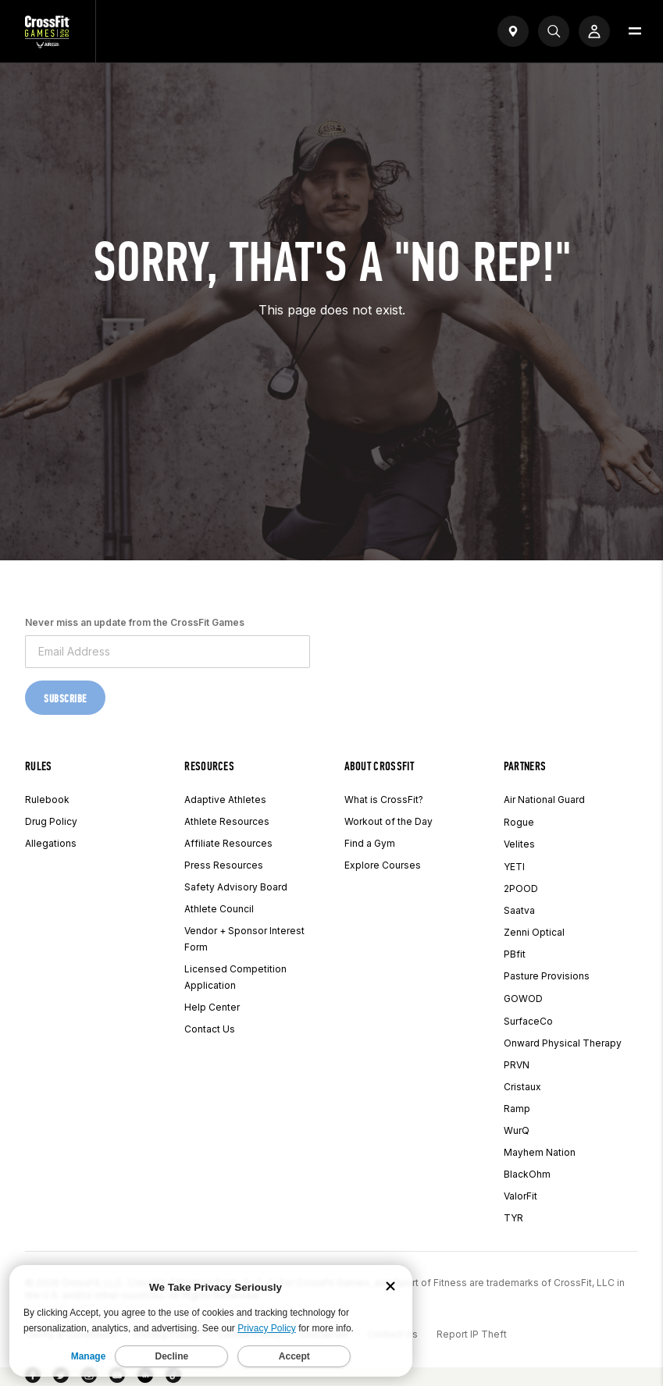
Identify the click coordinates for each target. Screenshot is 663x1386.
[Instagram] (89, 1378)
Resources (209, 766)
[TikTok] (173, 1378)
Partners (525, 766)
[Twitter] (61, 1378)
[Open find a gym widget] (513, 31)
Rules (38, 766)
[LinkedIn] (145, 1378)
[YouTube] (117, 1378)
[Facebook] (33, 1378)
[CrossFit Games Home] (47, 44)
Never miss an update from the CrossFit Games (134, 622)
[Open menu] (635, 31)
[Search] (553, 31)
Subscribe (65, 698)
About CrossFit (379, 766)
